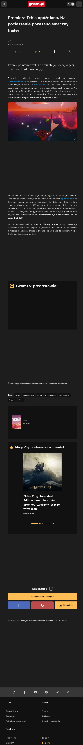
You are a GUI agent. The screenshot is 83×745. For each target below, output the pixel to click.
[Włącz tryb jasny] (71, 4)
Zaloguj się (68, 605)
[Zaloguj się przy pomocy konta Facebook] (19, 605)
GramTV (10, 742)
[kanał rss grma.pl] (68, 692)
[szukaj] (4, 4)
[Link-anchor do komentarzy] (17, 51)
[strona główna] (37, 4)
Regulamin (11, 716)
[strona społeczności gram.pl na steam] (58, 692)
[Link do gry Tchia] (26, 422)
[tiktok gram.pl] (14, 692)
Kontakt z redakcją (51, 721)
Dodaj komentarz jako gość (42, 596)
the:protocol (47, 742)
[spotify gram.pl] (47, 692)
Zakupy (45, 737)
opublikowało (68, 198)
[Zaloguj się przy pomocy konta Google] (42, 605)
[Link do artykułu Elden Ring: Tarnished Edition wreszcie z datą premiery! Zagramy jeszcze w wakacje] (42, 486)
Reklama (46, 716)
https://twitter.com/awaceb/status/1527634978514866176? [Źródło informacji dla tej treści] (41, 383)
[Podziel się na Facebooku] (54, 51)
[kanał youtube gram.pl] (36, 692)
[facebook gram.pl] (25, 692)
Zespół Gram (12, 711)
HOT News (11, 737)
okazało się (40, 84)
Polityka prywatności (16, 721)
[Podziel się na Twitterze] (70, 51)
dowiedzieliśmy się (17, 81)
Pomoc (45, 711)
